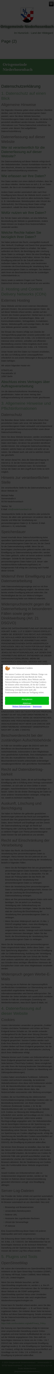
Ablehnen (27, 703)
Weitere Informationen (21, 706)
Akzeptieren (27, 699)
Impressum (37, 706)
